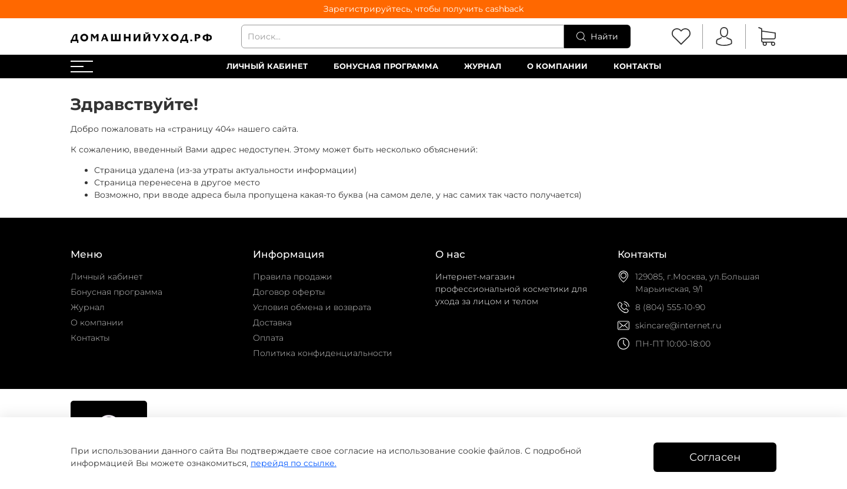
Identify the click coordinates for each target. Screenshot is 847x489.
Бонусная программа (386, 66)
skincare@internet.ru (678, 325)
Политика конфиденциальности (322, 353)
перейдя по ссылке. (293, 463)
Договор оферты (289, 292)
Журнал (482, 66)
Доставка (272, 322)
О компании (557, 66)
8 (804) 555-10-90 (670, 307)
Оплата (268, 337)
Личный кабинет (267, 66)
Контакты (637, 66)
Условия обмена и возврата (312, 307)
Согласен (715, 457)
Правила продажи (292, 276)
